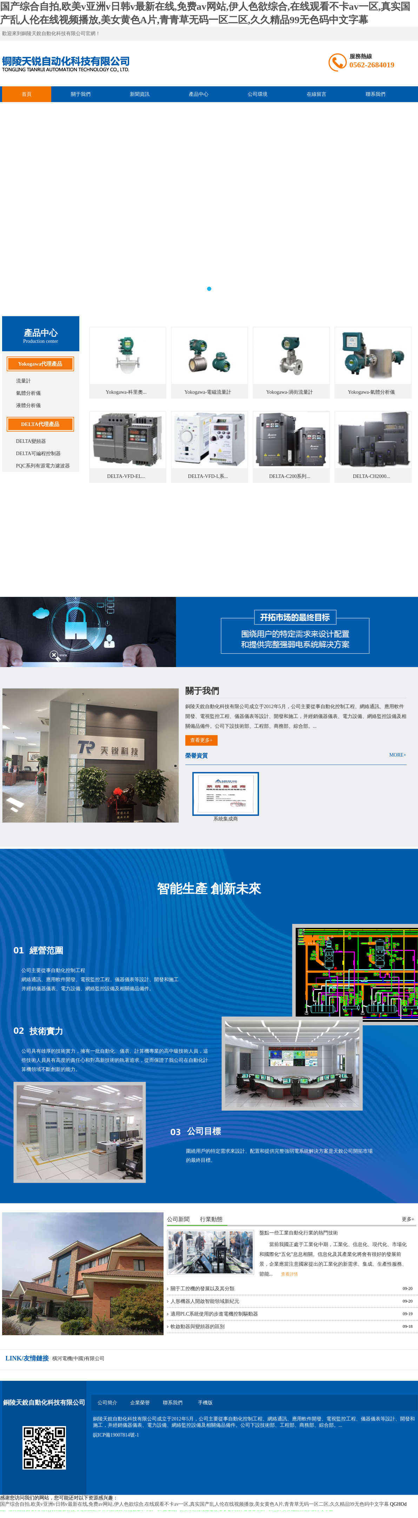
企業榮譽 (140, 1402)
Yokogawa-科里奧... (126, 392)
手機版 (205, 1402)
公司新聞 (178, 1219)
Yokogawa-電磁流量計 (208, 392)
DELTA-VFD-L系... (208, 476)
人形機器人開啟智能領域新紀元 (205, 1301)
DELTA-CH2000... (371, 476)
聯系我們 (375, 94)
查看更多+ (201, 740)
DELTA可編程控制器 (38, 453)
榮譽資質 (196, 756)
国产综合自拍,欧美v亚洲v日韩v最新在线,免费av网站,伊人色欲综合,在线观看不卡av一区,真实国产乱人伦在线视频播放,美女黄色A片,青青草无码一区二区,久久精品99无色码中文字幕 (194, 1504)
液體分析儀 (28, 405)
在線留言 (316, 94)
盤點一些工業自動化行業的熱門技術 (298, 1233)
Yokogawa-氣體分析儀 (371, 392)
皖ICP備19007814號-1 (116, 1435)
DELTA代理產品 (40, 424)
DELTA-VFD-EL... (126, 476)
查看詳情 (289, 1274)
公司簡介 (107, 1402)
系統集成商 (225, 818)
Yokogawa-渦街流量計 (289, 392)
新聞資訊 (140, 94)
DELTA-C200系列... (289, 476)
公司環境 (257, 94)
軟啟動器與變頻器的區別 (198, 1326)
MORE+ (397, 755)
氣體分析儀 (28, 393)
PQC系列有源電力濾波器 (43, 465)
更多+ (408, 1219)
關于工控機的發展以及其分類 (202, 1288)
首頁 (27, 94)
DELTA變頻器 (31, 441)
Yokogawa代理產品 (40, 364)
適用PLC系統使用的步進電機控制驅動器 (214, 1314)
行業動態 (211, 1219)
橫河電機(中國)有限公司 (78, 1358)
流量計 (23, 381)
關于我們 (81, 94)
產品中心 (198, 94)
